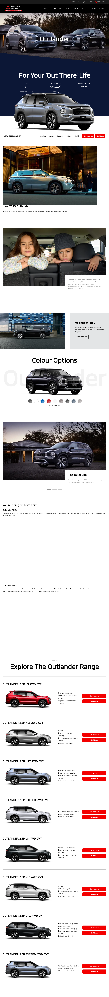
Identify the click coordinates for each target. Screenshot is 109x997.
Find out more (82, 337)
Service (68, 8)
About (94, 8)
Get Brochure (88, 136)
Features (60, 136)
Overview (43, 136)
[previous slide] (8, 261)
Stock (54, 8)
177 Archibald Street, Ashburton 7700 (82, 2)
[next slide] (100, 261)
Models (77, 136)
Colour (51, 136)
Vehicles (46, 8)
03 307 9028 (101, 2)
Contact (102, 8)
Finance (76, 8)
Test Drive (100, 136)
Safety (69, 136)
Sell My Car (85, 8)
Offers (61, 8)
